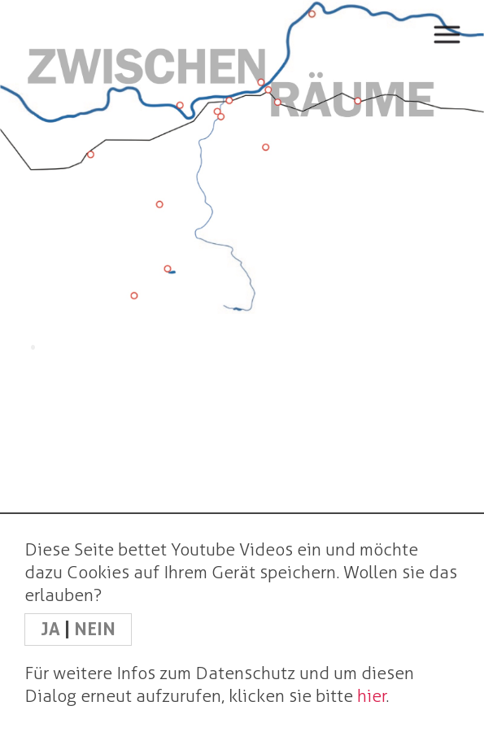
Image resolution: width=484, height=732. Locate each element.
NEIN (95, 629)
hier (371, 696)
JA (52, 629)
